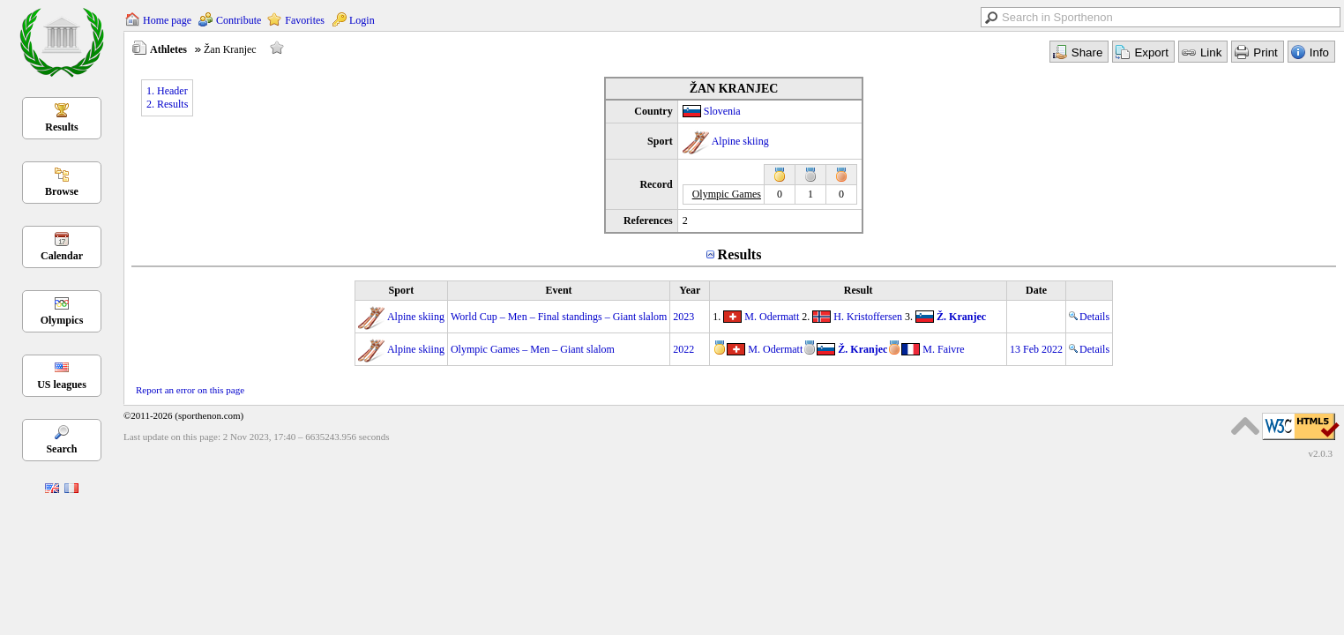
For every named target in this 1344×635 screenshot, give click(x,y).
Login (362, 20)
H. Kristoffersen (867, 316)
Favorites (305, 20)
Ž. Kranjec (961, 316)
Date (1036, 290)
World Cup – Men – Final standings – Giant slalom (559, 316)
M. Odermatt (771, 316)
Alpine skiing (740, 141)
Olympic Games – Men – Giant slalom (533, 349)
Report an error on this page (190, 390)
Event (559, 290)
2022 (683, 349)
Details (1089, 316)
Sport (401, 290)
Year (689, 290)
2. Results (167, 104)
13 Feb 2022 (1036, 349)
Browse (61, 191)
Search (61, 449)
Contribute (238, 20)
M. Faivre (943, 349)
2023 (683, 316)
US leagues (61, 384)
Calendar (62, 256)
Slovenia (722, 111)
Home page (167, 20)
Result (858, 290)
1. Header (167, 91)
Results (61, 127)
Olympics (62, 320)
